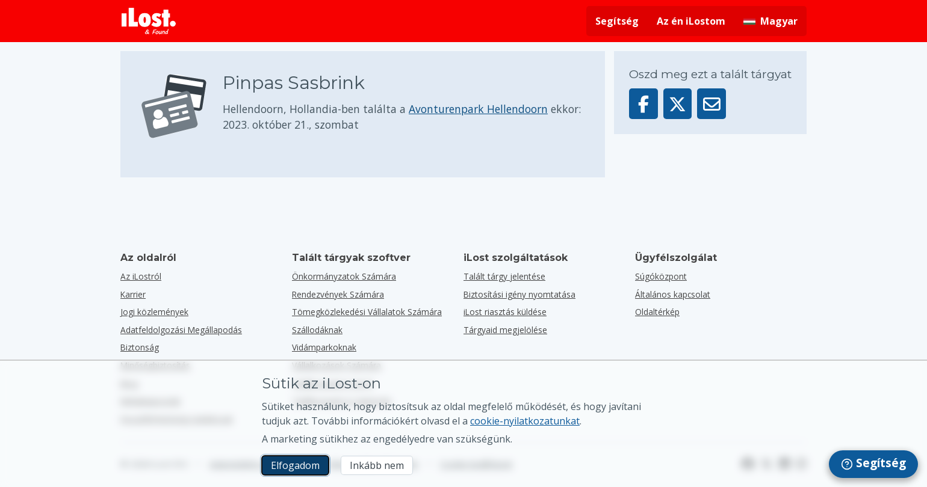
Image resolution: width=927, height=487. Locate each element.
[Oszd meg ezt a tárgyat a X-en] (677, 103)
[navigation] (873, 464)
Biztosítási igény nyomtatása (519, 294)
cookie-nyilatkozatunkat (525, 420)
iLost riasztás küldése (505, 311)
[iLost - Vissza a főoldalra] (148, 21)
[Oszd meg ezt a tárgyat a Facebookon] (643, 103)
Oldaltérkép (657, 311)
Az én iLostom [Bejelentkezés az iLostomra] (691, 21)
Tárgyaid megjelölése (505, 329)
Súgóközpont (661, 276)
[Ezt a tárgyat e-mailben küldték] (711, 103)
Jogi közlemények (154, 311)
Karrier (133, 294)
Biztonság (139, 347)
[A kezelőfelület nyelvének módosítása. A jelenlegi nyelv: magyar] (770, 21)
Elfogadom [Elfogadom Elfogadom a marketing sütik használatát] (295, 465)
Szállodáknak (317, 329)
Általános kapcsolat (672, 294)
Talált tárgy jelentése (504, 276)
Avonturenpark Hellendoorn (478, 109)
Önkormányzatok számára (344, 276)
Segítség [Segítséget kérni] (617, 21)
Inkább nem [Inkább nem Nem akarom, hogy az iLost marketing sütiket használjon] (377, 465)
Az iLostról (140, 276)
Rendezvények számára (338, 294)
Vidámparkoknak (324, 347)
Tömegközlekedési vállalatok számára (367, 311)
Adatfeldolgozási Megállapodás (181, 329)
